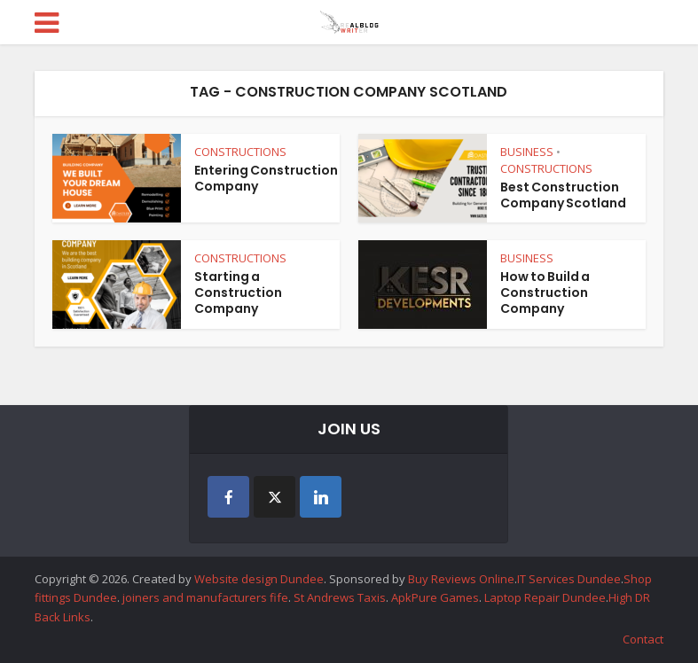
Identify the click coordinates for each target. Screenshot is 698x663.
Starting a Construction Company (238, 292)
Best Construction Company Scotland (563, 195)
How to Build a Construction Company (545, 292)
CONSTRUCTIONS (240, 152)
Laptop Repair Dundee (545, 597)
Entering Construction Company (266, 178)
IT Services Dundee (569, 579)
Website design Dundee (259, 579)
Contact (643, 639)
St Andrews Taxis (340, 597)
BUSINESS (526, 152)
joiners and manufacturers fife (205, 597)
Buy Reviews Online (461, 579)
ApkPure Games (435, 597)
